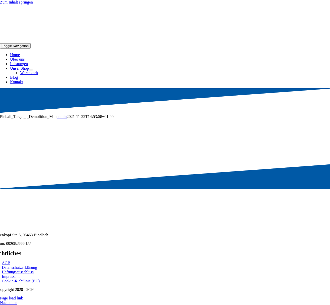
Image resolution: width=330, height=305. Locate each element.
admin (62, 116)
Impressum (11, 276)
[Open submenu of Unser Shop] (31, 69)
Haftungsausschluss (17, 272)
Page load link (11, 298)
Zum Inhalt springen (16, 2)
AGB (6, 263)
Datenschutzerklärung (19, 267)
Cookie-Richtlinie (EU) (21, 281)
